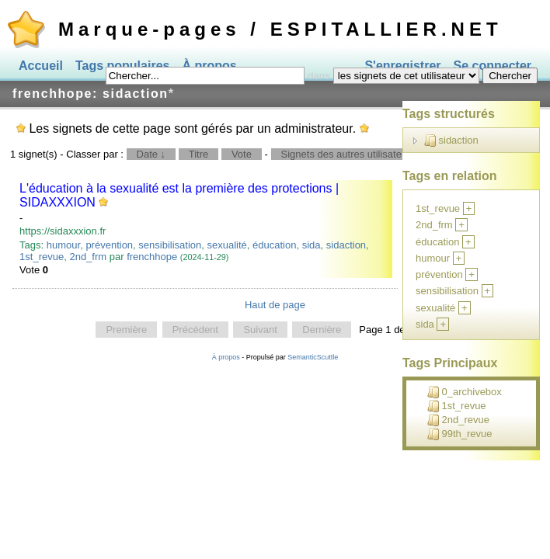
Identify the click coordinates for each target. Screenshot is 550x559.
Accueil (41, 65)
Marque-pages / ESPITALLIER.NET (280, 29)
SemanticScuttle (312, 357)
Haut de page (275, 305)
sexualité (227, 245)
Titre (199, 154)
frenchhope (152, 256)
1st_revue (41, 256)
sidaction (346, 245)
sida (311, 245)
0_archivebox (464, 392)
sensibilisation (169, 245)
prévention (109, 245)
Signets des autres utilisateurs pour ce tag (375, 154)
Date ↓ (151, 154)
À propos (226, 357)
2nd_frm (87, 256)
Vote (241, 154)
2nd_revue (458, 420)
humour (63, 245)
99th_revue (460, 434)
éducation (274, 245)
